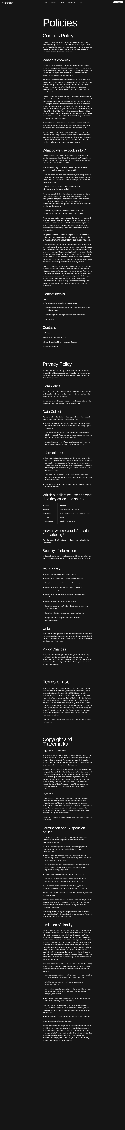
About (62, 2)
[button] (118, 2)
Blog (81, 2)
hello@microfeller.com (50, 347)
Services (53, 2)
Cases (45, 2)
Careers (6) (71, 2)
